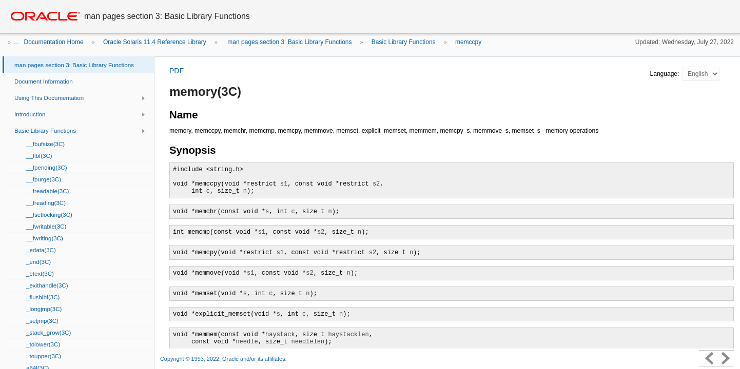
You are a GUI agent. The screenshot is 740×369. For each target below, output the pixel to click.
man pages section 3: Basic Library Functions (289, 42)
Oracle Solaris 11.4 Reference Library (154, 42)
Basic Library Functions (404, 42)
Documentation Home (54, 42)
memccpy (468, 42)
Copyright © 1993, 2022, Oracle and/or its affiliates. (224, 359)
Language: (665, 73)
